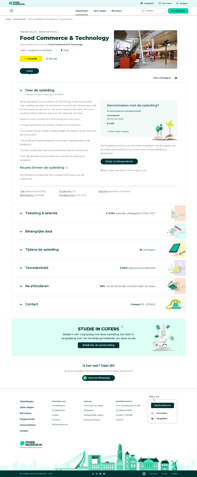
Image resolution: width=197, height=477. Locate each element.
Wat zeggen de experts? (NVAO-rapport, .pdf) (124, 170)
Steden (24, 431)
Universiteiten (28, 425)
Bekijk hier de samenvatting (98, 345)
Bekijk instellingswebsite (119, 161)
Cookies (174, 474)
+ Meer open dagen (118, 131)
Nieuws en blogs (92, 420)
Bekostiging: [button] (27, 195)
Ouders (55, 415)
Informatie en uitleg (93, 405)
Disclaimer (153, 474)
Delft (66, 50)
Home (8, 19)
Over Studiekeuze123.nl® (128, 405)
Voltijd (29, 71)
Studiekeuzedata (124, 410)
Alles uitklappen (165, 78)
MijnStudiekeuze (162, 405)
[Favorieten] (165, 3)
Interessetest (178, 11)
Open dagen (99, 11)
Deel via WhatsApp (96, 378)
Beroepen (117, 11)
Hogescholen (27, 419)
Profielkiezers (58, 405)
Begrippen (89, 410)
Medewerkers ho (60, 424)
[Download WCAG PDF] (144, 473)
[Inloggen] (182, 3)
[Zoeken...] (154, 10)
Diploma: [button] (104, 191)
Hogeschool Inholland (40, 50)
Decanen (56, 420)
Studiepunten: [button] (67, 195)
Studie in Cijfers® (124, 415)
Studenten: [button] (65, 191)
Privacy (164, 474)
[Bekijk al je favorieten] (159, 413)
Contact (120, 420)
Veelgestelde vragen (94, 415)
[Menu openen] (12, 11)
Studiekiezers (58, 410)
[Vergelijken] (147, 3)
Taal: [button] (22, 191)
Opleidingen (81, 11)
